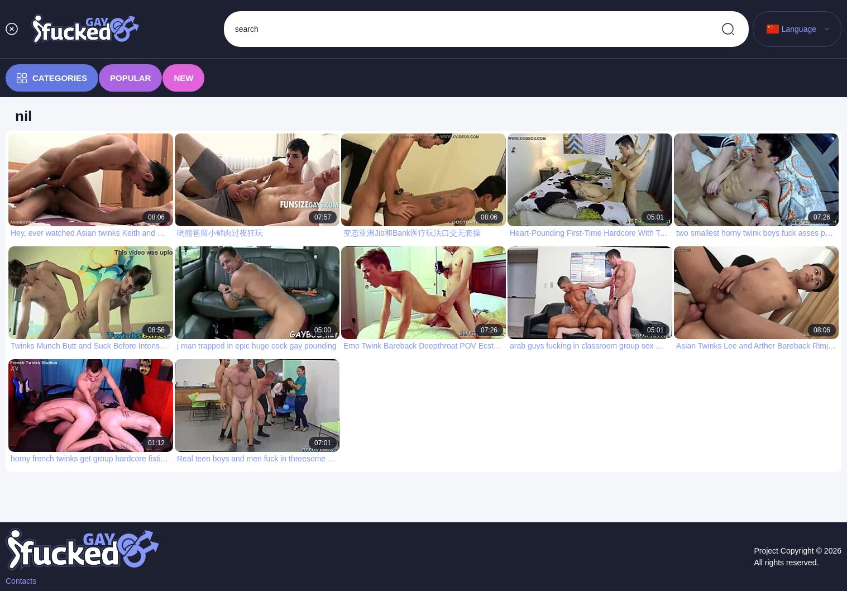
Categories (52, 78)
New (183, 78)
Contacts (21, 580)
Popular (130, 78)
